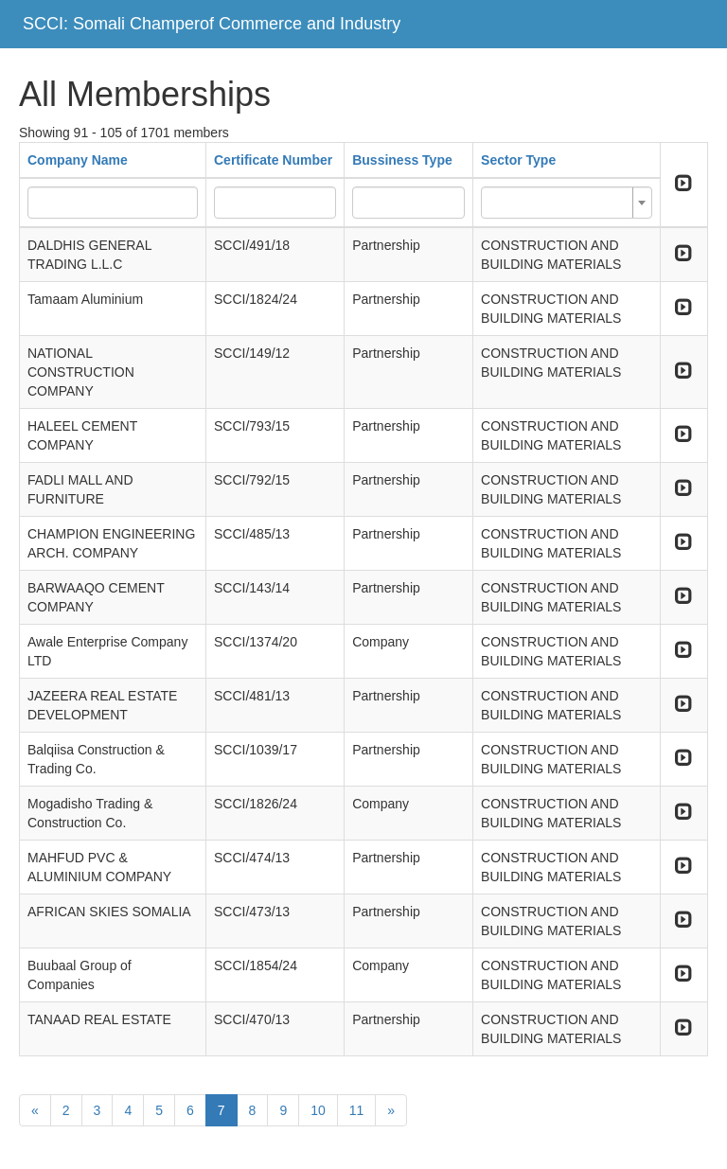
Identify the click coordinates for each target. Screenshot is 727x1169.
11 (356, 1110)
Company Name (77, 160)
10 (318, 1110)
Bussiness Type (402, 160)
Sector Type (518, 160)
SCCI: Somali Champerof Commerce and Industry (211, 23)
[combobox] (566, 202)
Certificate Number (273, 160)
